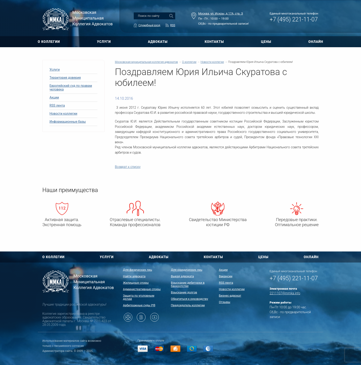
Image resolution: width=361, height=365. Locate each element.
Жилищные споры (136, 282)
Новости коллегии (63, 113)
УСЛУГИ (104, 42)
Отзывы (224, 302)
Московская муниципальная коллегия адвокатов (146, 62)
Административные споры (142, 289)
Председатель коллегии (188, 305)
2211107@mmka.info (285, 293)
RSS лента (57, 105)
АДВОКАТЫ (158, 42)
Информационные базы (67, 121)
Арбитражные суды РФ (139, 305)
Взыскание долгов (184, 292)
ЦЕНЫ (266, 42)
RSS (172, 25)
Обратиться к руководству (189, 299)
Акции (54, 97)
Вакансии (226, 276)
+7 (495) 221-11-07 (294, 19)
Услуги (54, 69)
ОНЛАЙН (315, 42)
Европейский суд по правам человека (70, 87)
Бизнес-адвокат (230, 295)
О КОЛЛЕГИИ (49, 42)
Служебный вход (149, 25)
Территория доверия (65, 77)
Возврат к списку (127, 167)
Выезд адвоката (182, 276)
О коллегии (189, 62)
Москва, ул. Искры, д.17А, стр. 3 (220, 13)
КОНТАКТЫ (214, 42)
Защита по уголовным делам (138, 297)
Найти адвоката (134, 276)
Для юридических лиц (186, 270)
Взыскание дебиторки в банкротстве (187, 284)
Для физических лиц (137, 270)
